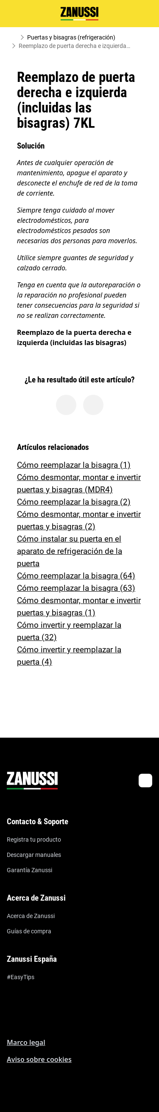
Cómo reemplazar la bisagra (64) (76, 576)
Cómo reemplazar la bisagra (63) (76, 588)
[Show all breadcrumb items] (13, 37)
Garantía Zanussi (29, 870)
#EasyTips (20, 977)
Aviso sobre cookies (39, 1059)
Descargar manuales (34, 854)
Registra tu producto (34, 839)
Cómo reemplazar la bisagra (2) (74, 502)
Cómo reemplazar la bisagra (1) (74, 465)
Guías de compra (29, 931)
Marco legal (26, 1042)
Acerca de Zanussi (31, 916)
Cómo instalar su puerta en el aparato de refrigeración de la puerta (69, 551)
